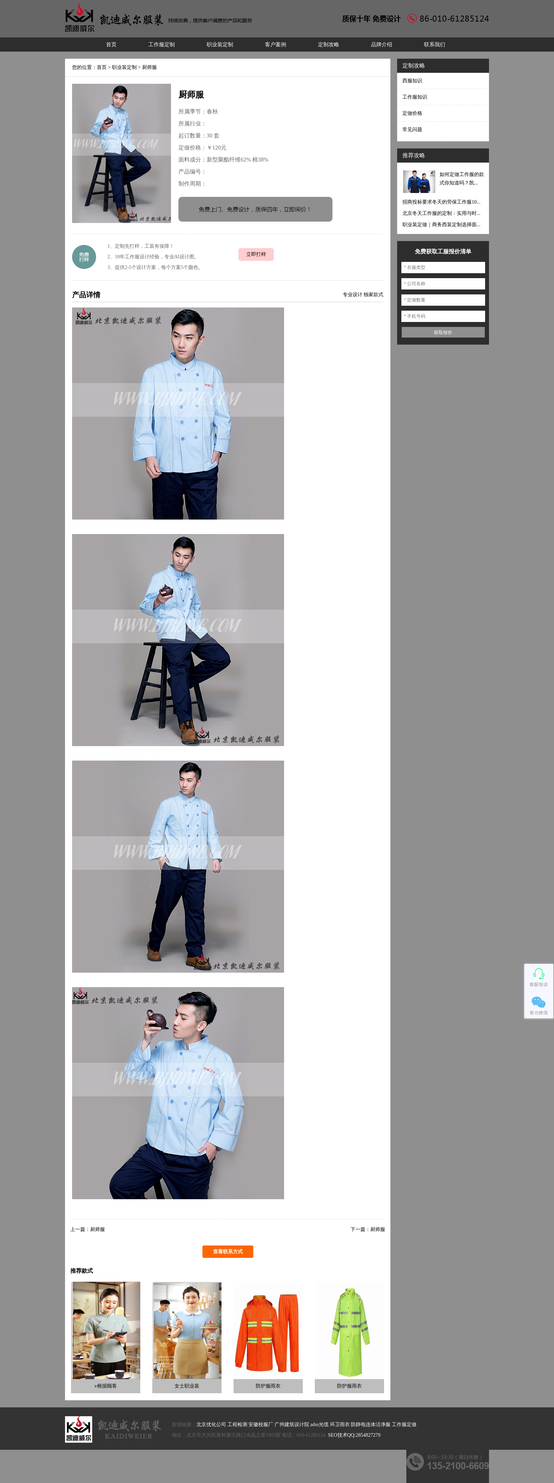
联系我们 (434, 44)
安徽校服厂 (260, 1424)
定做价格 (412, 113)
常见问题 (412, 129)
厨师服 (149, 67)
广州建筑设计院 (292, 1424)
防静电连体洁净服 (370, 1424)
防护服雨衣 (268, 1386)
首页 (111, 44)
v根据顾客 (106, 1386)
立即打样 (256, 254)
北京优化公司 (211, 1424)
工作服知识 (414, 97)
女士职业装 (187, 1386)
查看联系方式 (228, 1251)
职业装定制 (220, 44)
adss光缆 (319, 1424)
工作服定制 (161, 44)
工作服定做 (404, 1424)
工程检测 (237, 1424)
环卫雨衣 (340, 1424)
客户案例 (275, 44)
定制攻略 (328, 44)
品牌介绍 (381, 44)
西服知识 (412, 80)
